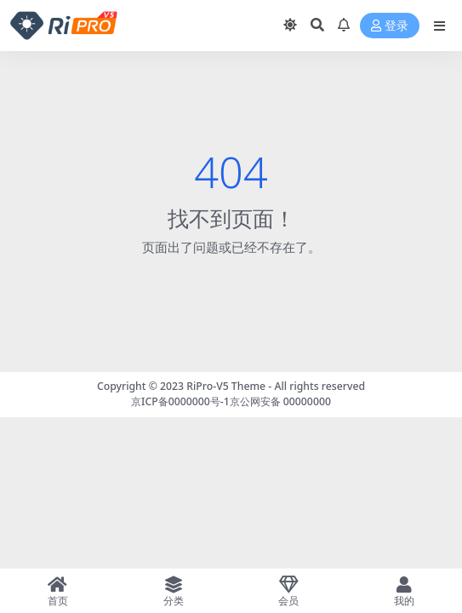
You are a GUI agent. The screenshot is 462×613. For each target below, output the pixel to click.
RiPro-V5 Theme (225, 386)
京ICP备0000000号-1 (180, 401)
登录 (389, 26)
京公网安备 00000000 (280, 401)
